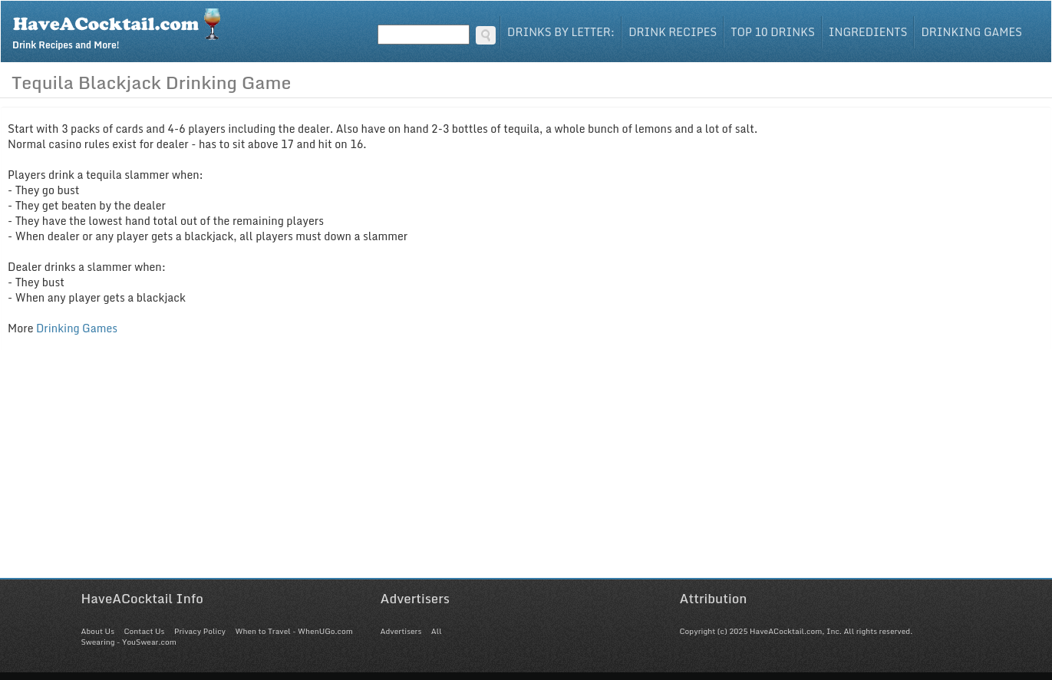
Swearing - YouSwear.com (128, 641)
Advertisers (401, 631)
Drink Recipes (672, 32)
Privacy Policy (200, 631)
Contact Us (144, 631)
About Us (97, 631)
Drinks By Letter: (561, 32)
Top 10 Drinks (772, 32)
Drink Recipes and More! (121, 27)
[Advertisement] (526, 470)
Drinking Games (971, 32)
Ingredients (868, 32)
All (436, 631)
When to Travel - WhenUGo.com (294, 631)
